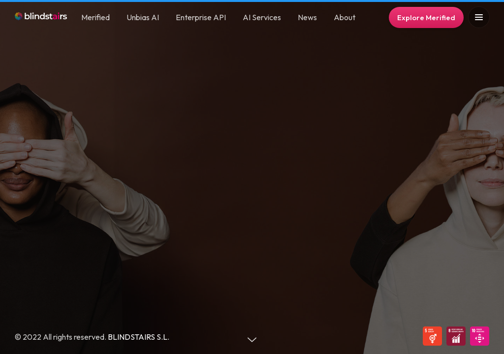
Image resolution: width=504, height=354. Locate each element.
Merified (95, 17)
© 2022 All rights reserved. (61, 337)
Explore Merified (426, 17)
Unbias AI (142, 17)
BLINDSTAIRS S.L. (138, 337)
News (307, 17)
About (344, 17)
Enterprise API (201, 17)
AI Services (262, 17)
